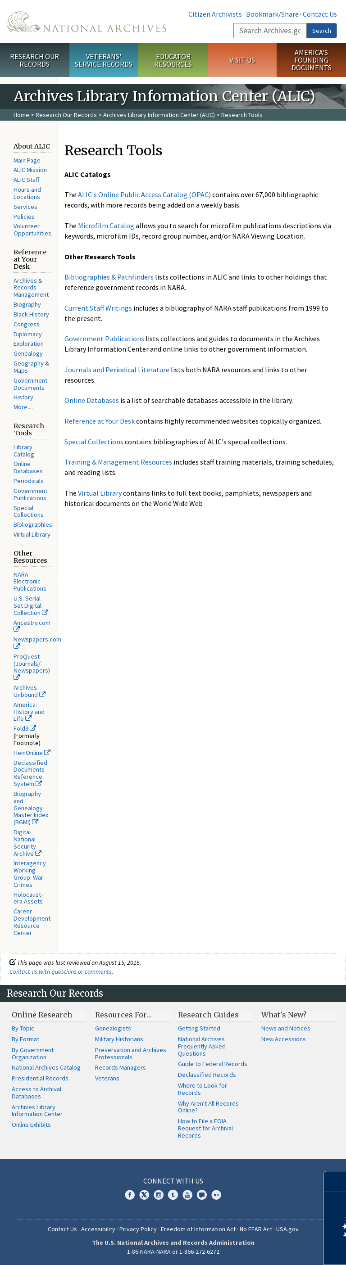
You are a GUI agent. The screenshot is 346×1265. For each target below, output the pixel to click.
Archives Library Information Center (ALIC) (159, 115)
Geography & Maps (31, 367)
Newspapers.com (37, 642)
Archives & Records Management (31, 287)
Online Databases (28, 467)
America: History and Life (29, 711)
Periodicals (29, 481)
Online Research (42, 1014)
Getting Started (199, 1028)
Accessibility (98, 1229)
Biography (27, 304)
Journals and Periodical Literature (116, 369)
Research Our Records (34, 60)
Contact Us (320, 13)
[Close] (335, 1181)
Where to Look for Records (202, 1089)
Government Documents (30, 384)
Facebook (129, 1194)
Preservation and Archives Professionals (130, 1053)
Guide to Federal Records (212, 1064)
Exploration (29, 343)
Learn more (265, 1249)
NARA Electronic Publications (30, 581)
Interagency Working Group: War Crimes (30, 873)
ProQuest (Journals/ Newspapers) (32, 666)
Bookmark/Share (272, 13)
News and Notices (285, 1028)
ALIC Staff (26, 180)
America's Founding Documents (311, 60)
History (23, 397)
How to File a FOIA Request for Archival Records (205, 1128)
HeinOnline (32, 753)
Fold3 (25, 728)
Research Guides (208, 1014)
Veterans (107, 1078)
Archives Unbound (30, 691)
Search (321, 31)
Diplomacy (28, 334)
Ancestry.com (32, 626)
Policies (24, 216)
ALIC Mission (30, 170)
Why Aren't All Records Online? (208, 1107)
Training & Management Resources (118, 461)
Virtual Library (32, 534)
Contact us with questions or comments (60, 971)
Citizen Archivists (215, 13)
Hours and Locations (27, 193)
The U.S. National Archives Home (86, 21)
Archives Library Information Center (37, 1110)
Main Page (27, 160)
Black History (31, 314)
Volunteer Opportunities (32, 229)
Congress (27, 324)
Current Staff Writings (98, 307)
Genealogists (113, 1028)
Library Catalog (24, 450)
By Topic (23, 1028)
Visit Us (242, 59)
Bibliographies (33, 524)
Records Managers (120, 1067)
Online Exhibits (31, 1124)
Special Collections (29, 511)
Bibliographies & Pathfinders (109, 276)
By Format (25, 1039)
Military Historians (119, 1039)
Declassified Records (207, 1075)
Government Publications (30, 494)
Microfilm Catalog (106, 225)
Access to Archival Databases (36, 1092)
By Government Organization (33, 1053)
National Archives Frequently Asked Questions (202, 1046)
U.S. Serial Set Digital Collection (31, 605)
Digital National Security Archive (27, 842)
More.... (23, 407)
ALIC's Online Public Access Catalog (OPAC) (144, 194)
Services (25, 207)
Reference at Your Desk (99, 420)
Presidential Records (40, 1078)
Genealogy (28, 353)
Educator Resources (173, 60)
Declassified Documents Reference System (30, 773)
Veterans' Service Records (103, 60)
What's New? (284, 1014)
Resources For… (123, 1014)
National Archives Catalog (46, 1067)
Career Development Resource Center (32, 921)
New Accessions (283, 1039)
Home (21, 115)
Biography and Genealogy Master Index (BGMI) (31, 808)
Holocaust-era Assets (28, 898)
